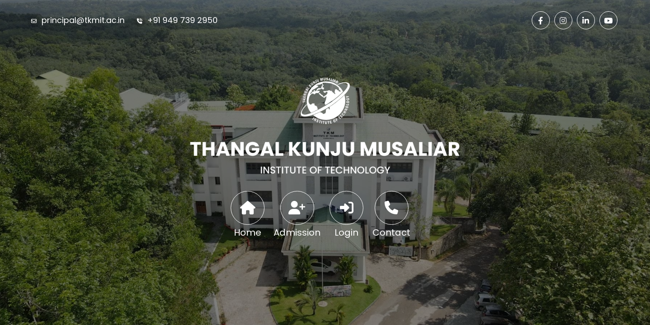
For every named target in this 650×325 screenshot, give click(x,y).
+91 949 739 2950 (182, 20)
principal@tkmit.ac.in (83, 20)
